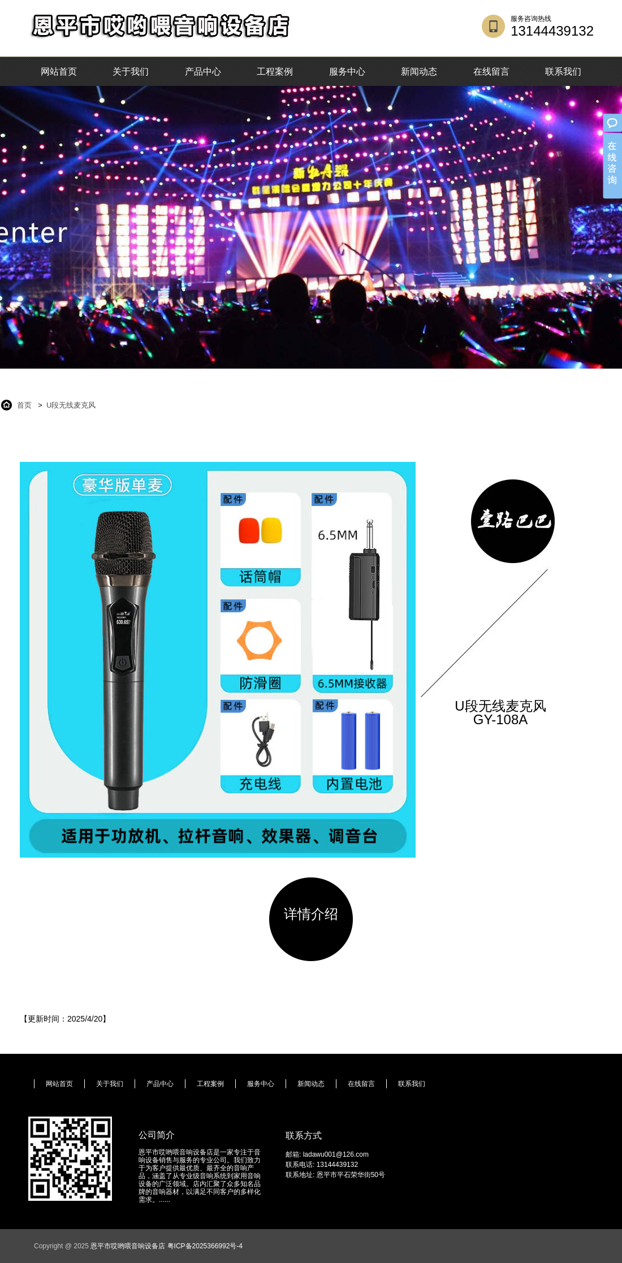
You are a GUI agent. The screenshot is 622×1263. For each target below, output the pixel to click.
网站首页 (59, 71)
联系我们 (563, 71)
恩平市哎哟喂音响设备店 (127, 1246)
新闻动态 (419, 71)
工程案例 (275, 71)
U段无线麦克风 (71, 405)
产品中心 (203, 71)
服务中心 (347, 71)
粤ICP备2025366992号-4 (205, 1246)
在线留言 (491, 71)
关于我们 (131, 71)
